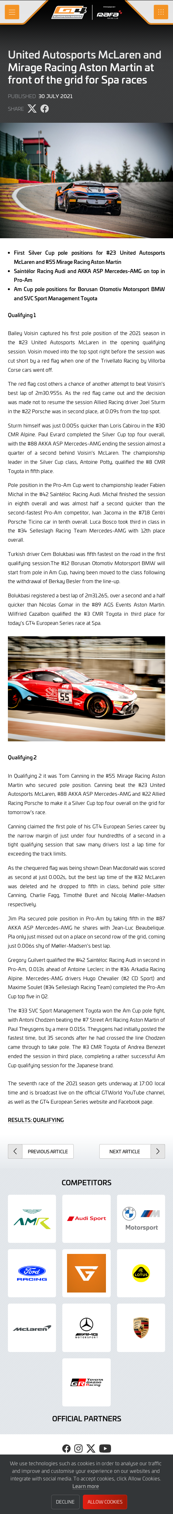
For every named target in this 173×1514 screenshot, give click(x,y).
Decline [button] (65, 1502)
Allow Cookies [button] (105, 1502)
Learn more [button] (85, 1485)
